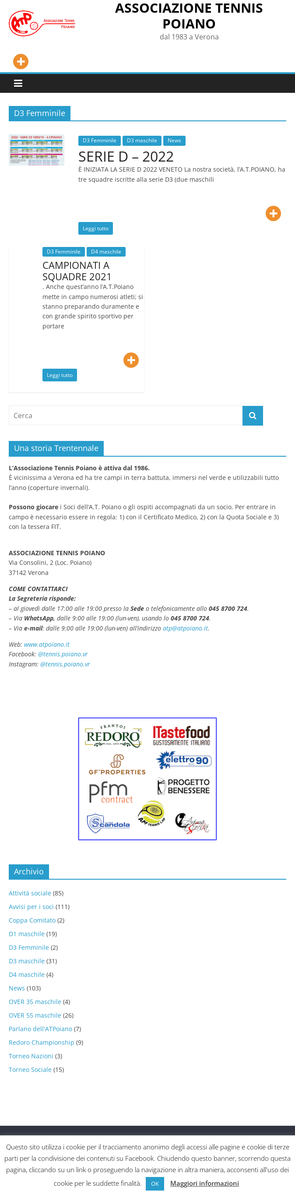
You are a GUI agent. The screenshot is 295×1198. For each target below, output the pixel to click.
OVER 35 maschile (35, 1001)
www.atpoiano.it (47, 644)
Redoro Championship (41, 1042)
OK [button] (155, 1183)
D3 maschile (142, 140)
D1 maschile (27, 934)
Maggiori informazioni (204, 1183)
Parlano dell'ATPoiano (40, 1029)
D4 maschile (106, 251)
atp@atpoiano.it (185, 628)
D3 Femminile (99, 140)
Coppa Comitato (32, 920)
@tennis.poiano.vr (64, 654)
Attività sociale (30, 893)
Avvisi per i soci (31, 906)
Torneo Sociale (30, 1069)
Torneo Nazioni (31, 1056)
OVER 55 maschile (35, 1015)
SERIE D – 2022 (126, 156)
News (174, 140)
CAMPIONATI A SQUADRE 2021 (77, 270)
